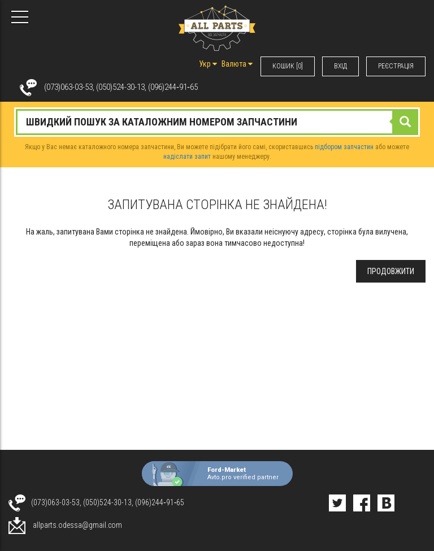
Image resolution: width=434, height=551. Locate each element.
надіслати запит (187, 156)
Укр (208, 63)
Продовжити (390, 271)
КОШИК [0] (287, 66)
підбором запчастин (344, 147)
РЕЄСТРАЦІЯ (396, 66)
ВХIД (340, 66)
